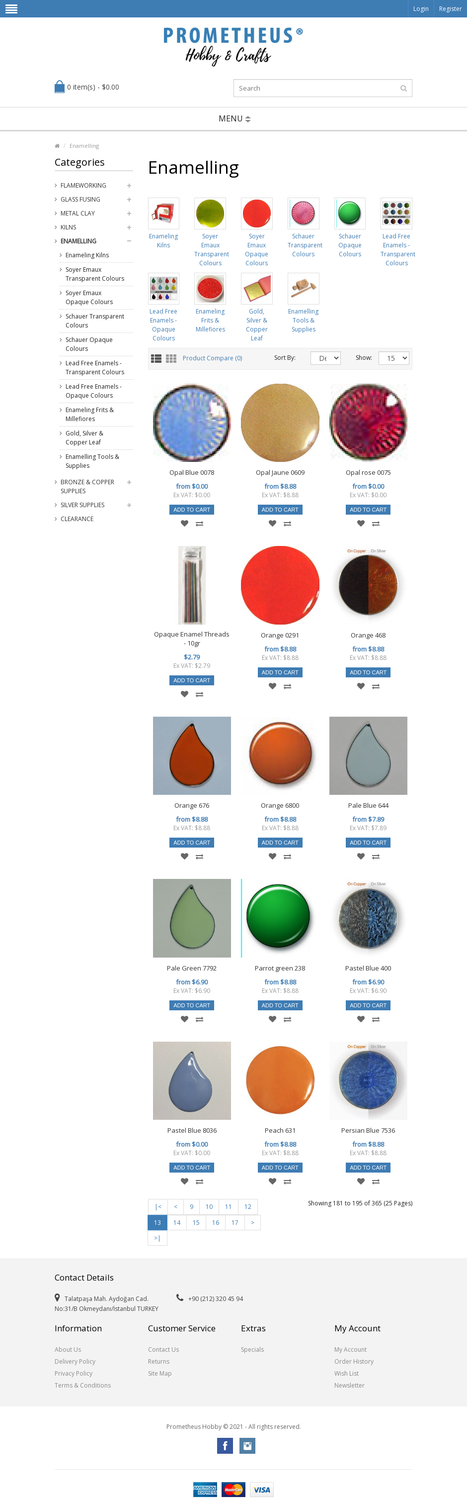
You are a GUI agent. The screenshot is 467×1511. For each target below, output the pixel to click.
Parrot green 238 (280, 968)
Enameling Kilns (87, 255)
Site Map (160, 1373)
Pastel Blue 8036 (192, 1130)
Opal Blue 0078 (191, 472)
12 (247, 1206)
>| (157, 1238)
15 (196, 1222)
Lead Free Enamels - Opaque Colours (94, 391)
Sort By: (285, 357)
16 (215, 1222)
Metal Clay (78, 213)
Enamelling (84, 145)
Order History (354, 1361)
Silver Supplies (82, 505)
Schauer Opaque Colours (89, 344)
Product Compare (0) (212, 358)
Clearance (77, 519)
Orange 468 (368, 635)
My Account (350, 1349)
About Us (68, 1349)
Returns (158, 1361)
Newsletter (349, 1385)
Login (421, 8)
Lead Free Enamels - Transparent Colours (95, 367)
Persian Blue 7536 (368, 1130)
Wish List (346, 1373)
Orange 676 (191, 805)
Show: (360, 357)
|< (158, 1206)
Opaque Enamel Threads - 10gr (192, 639)
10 (209, 1206)
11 (228, 1206)
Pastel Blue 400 (368, 968)
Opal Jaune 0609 (280, 472)
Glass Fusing (80, 199)
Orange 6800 (280, 805)
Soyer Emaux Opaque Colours (89, 297)
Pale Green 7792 (192, 968)
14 (176, 1222)
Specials (252, 1349)
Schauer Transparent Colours (95, 320)
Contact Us (163, 1349)
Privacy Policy (73, 1373)
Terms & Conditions (83, 1385)
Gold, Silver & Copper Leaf (84, 437)
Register (450, 8)
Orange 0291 (280, 635)
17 (235, 1222)
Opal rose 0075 (368, 472)
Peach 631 (280, 1130)
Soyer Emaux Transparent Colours (95, 274)
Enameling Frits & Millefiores (90, 414)
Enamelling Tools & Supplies (92, 461)
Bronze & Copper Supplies (87, 486)
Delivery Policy (75, 1361)
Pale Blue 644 (368, 805)
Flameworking (83, 185)
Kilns (68, 227)
